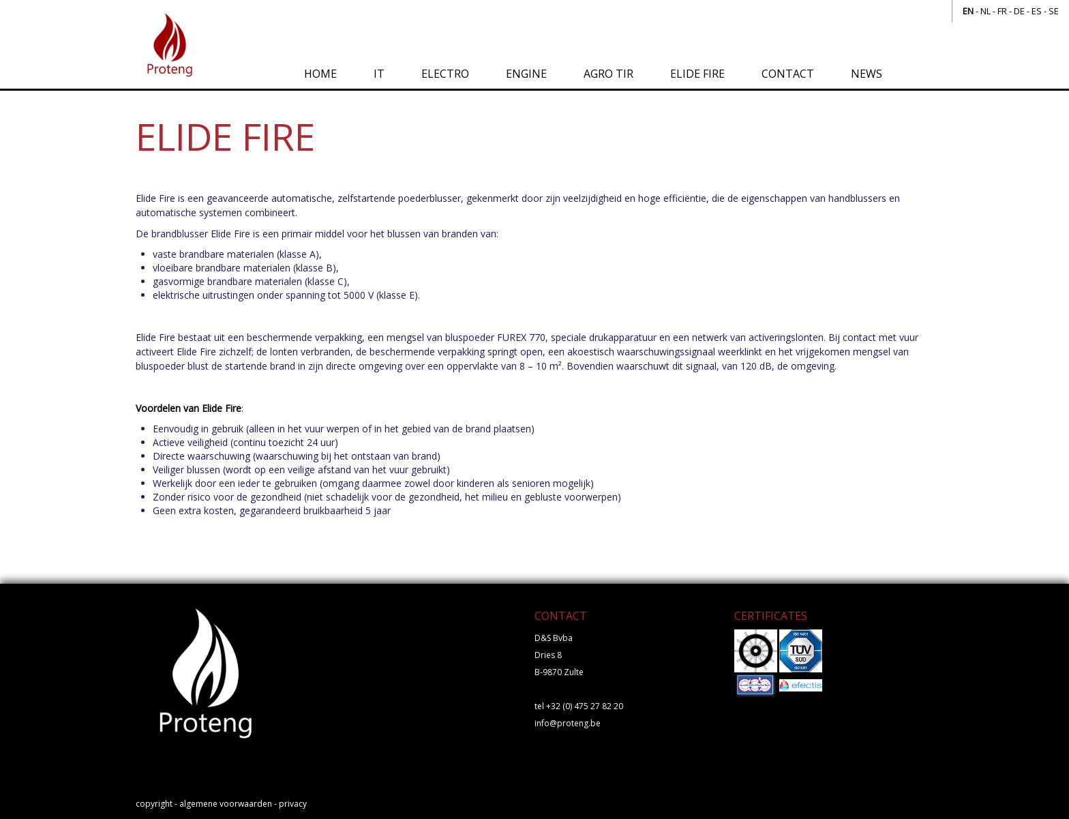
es (1037, 11)
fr (1002, 11)
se (1054, 11)
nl (985, 11)
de (1019, 11)
